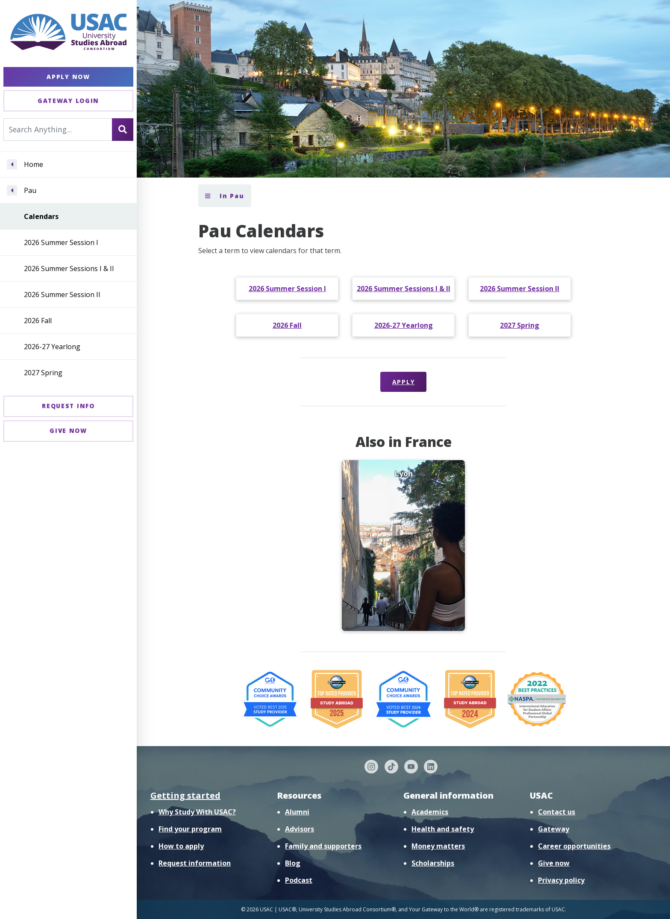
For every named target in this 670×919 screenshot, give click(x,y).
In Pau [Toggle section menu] (224, 196)
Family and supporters (323, 846)
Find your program (190, 829)
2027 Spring (43, 372)
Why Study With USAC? (197, 812)
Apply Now (68, 77)
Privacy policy (561, 880)
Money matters (438, 846)
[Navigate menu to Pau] (12, 190)
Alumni (297, 812)
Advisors (299, 829)
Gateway (553, 829)
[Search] (122, 129)
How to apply (181, 846)
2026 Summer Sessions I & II (69, 268)
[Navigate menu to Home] (12, 164)
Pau (30, 190)
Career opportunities (574, 846)
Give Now (68, 430)
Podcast (298, 880)
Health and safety (442, 829)
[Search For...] (57, 129)
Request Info (68, 406)
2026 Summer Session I (61, 242)
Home (33, 164)
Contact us (556, 812)
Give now (554, 863)
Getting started (185, 795)
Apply (403, 382)
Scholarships (432, 863)
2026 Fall (38, 320)
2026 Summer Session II (62, 294)
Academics (429, 812)
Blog (292, 863)
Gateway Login (68, 100)
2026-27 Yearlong (52, 346)
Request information (195, 863)
